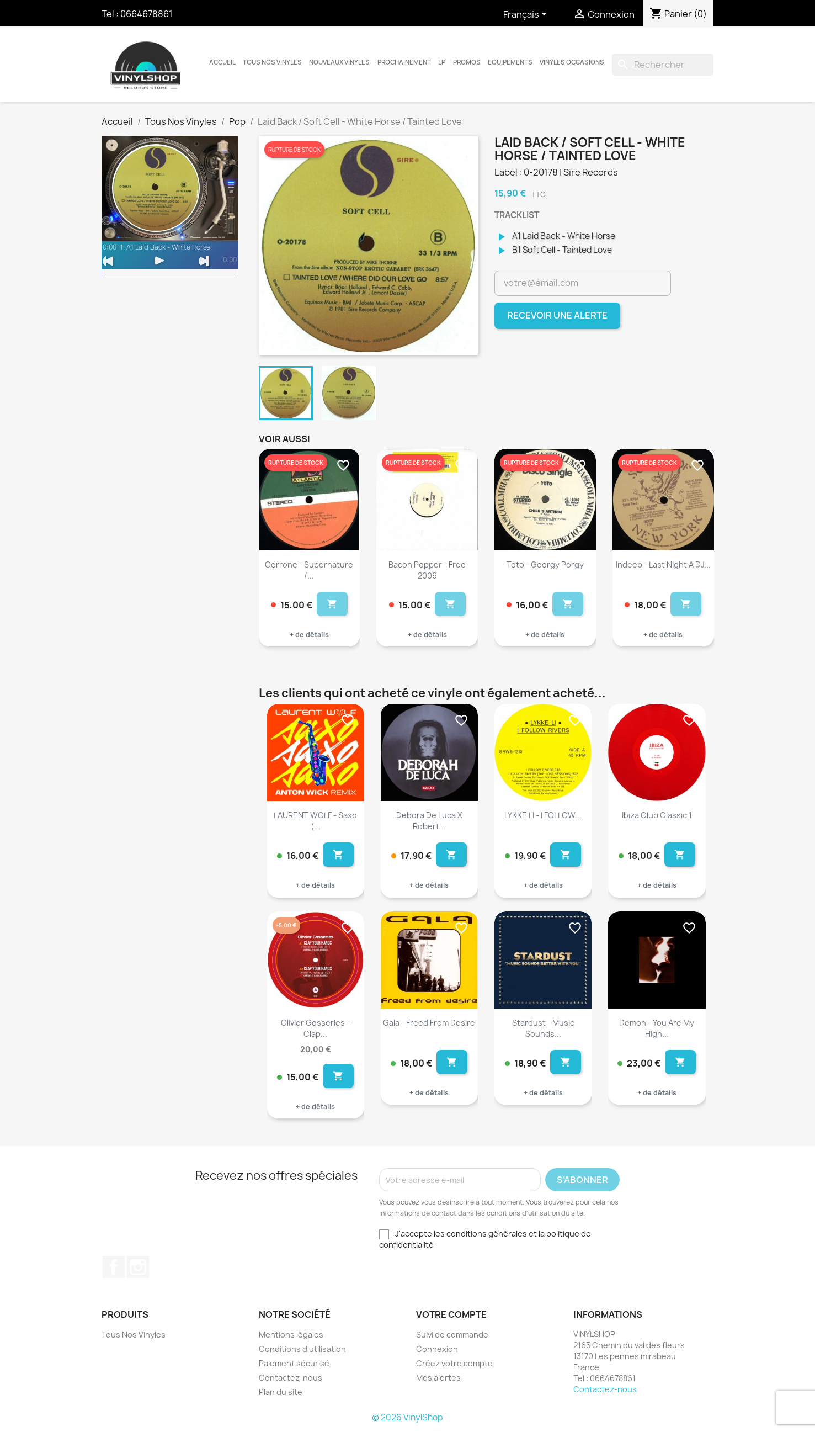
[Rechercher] (662, 65)
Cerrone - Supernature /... (309, 570)
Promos (467, 62)
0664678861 (146, 14)
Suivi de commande (452, 1334)
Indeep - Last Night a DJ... (663, 564)
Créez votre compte (454, 1363)
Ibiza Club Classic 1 (657, 815)
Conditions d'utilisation (302, 1349)
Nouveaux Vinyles (339, 62)
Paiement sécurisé (294, 1363)
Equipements (510, 62)
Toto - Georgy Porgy (545, 564)
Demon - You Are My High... (656, 1028)
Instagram (138, 1267)
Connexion (437, 1349)
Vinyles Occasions (572, 62)
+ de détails (309, 634)
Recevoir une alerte (557, 315)
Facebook (114, 1267)
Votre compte (451, 1314)
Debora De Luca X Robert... (429, 820)
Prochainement (404, 62)
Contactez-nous (290, 1377)
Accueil (222, 62)
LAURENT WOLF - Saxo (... (315, 820)
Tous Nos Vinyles (272, 62)
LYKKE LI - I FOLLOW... (543, 815)
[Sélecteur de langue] (527, 15)
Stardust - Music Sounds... (543, 1028)
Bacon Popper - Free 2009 (427, 570)
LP (441, 62)
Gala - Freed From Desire (429, 1022)
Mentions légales (291, 1334)
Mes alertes (438, 1377)
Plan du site (280, 1392)
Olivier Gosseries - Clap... (315, 1028)
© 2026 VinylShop (407, 1417)
